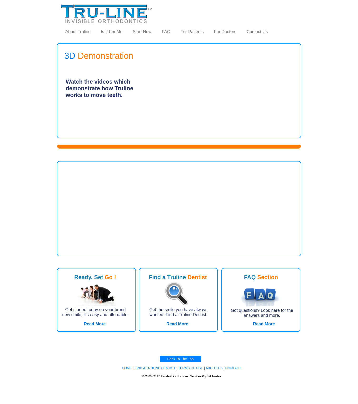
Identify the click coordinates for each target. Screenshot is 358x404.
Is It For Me (112, 32)
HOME (127, 368)
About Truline (78, 32)
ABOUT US (214, 368)
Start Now (142, 32)
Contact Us (257, 32)
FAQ (166, 32)
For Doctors (225, 32)
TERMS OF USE (190, 368)
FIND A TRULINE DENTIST (154, 368)
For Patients (192, 32)
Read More (264, 324)
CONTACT (233, 368)
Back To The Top (180, 359)
